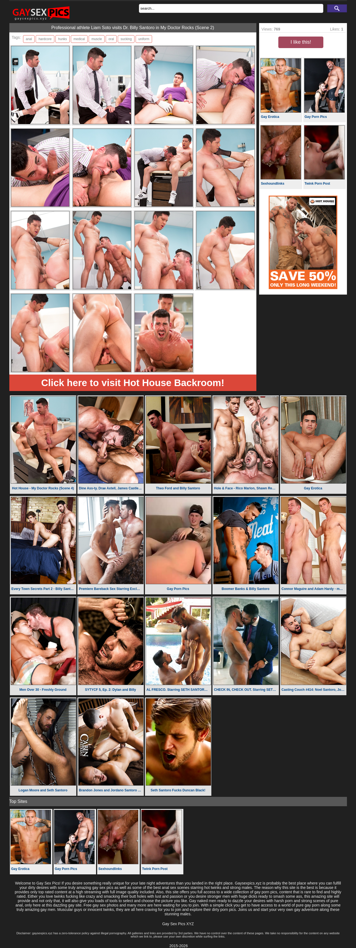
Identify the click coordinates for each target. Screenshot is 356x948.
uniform (143, 39)
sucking (126, 39)
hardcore (44, 39)
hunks (62, 39)
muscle (96, 39)
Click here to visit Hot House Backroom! (132, 382)
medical (79, 39)
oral (111, 39)
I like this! (300, 42)
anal (29, 39)
